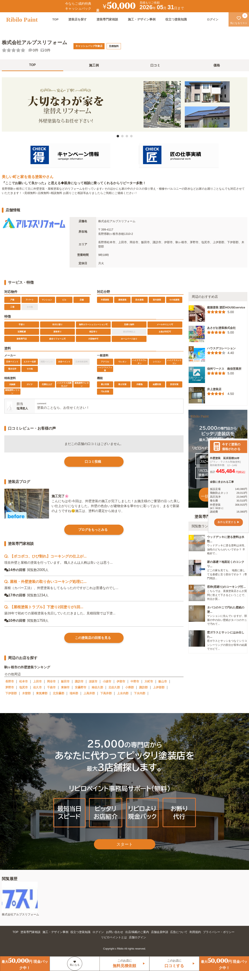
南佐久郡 (97, 687)
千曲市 (51, 687)
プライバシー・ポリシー (218, 932)
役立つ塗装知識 (176, 19)
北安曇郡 (58, 693)
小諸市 (107, 681)
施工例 (94, 65)
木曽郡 (26, 693)
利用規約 (195, 932)
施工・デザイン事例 (141, 19)
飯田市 (65, 681)
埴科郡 (74, 693)
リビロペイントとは (114, 937)
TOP (55, 19)
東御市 (65, 687)
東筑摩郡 (41, 693)
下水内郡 (139, 693)
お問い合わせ (114, 932)
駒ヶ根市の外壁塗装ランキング (27, 667)
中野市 (135, 681)
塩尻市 (23, 687)
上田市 (37, 681)
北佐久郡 (114, 687)
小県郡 (129, 687)
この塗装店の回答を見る (93, 637)
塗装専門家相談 (107, 19)
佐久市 (37, 687)
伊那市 (121, 681)
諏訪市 (79, 681)
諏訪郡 (143, 687)
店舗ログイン (137, 937)
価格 (216, 65)
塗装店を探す (77, 19)
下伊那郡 (11, 693)
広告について (178, 932)
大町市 (148, 681)
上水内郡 (122, 693)
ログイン (98, 932)
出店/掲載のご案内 (137, 932)
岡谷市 (51, 681)
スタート (124, 844)
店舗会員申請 (159, 932)
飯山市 (162, 681)
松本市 (23, 681)
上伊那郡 (158, 687)
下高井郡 (106, 693)
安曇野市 (80, 687)
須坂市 (93, 681)
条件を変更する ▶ (228, 522)
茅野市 (9, 687)
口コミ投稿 (93, 461)
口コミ (155, 65)
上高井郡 (89, 693)
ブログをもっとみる (93, 529)
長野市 (9, 681)
